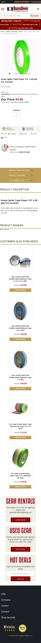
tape (21, 210)
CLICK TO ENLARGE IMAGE (22, 74)
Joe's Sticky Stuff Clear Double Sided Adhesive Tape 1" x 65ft (20, 377)
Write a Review (6, 87)
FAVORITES (12, 128)
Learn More (20, 520)
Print (5, 137)
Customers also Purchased (16, 181)
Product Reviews (17, 175)
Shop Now (20, 549)
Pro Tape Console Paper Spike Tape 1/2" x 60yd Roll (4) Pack (20, 475)
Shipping (32, 128)
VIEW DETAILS (20, 290)
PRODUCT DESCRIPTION (19, 170)
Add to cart (20, 120)
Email (35, 133)
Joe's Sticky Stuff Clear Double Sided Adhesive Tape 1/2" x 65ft (20, 328)
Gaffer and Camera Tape (14, 31)
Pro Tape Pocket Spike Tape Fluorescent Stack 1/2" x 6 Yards (20, 426)
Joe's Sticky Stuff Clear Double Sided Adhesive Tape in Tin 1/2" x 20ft (20, 279)
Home (2, 31)
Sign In (3, 2)
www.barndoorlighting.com (20, 512)
